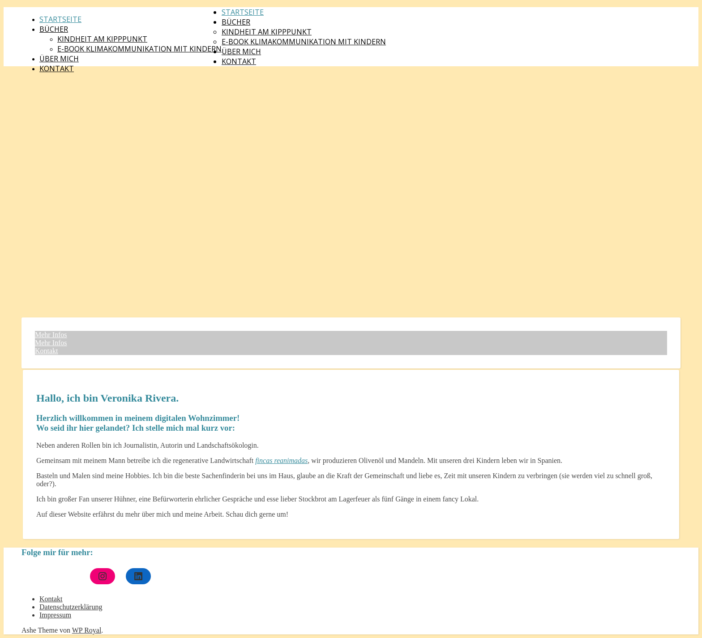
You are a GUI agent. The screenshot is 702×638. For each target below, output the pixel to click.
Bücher (53, 29)
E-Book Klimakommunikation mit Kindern (139, 49)
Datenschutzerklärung (70, 607)
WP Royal (87, 630)
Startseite (60, 19)
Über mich (59, 59)
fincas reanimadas (281, 460)
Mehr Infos (51, 334)
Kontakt (56, 68)
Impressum (55, 615)
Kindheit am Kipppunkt (102, 39)
